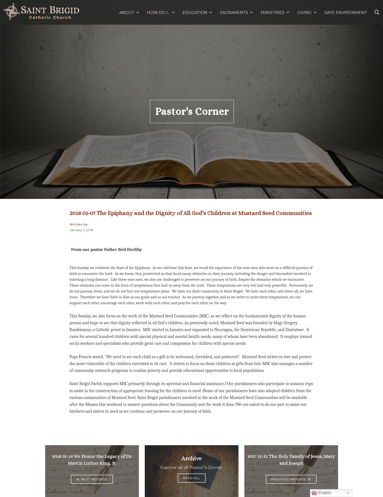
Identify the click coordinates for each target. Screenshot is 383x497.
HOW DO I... (161, 12)
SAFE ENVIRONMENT (345, 12)
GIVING (304, 12)
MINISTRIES (275, 12)
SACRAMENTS (236, 12)
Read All (191, 478)
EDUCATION (198, 12)
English (321, 493)
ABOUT (129, 12)
